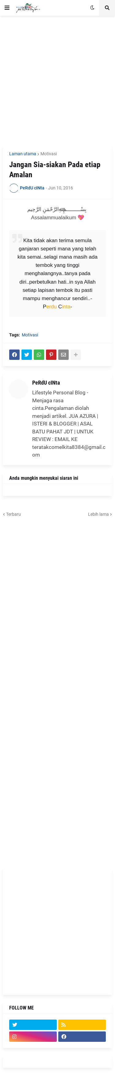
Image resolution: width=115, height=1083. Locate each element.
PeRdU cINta (46, 382)
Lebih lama (98, 514)
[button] (7, 8)
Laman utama (22, 154)
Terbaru (13, 514)
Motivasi (48, 154)
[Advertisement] (57, 80)
